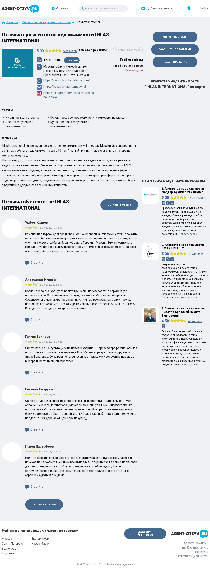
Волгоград (9, 548)
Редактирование (175, 62)
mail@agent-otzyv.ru (194, 547)
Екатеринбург (41, 538)
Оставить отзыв (119, 204)
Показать (72, 60)
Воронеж (8, 553)
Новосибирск (40, 543)
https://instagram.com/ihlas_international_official (68, 95)
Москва (7, 538)
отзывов (70, 51)
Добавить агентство (160, 8)
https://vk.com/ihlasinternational (64, 86)
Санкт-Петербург (13, 543)
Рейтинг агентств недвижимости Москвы (46, 22)
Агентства (12, 22)
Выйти (204, 8)
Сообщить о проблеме (175, 49)
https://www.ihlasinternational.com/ (66, 80)
